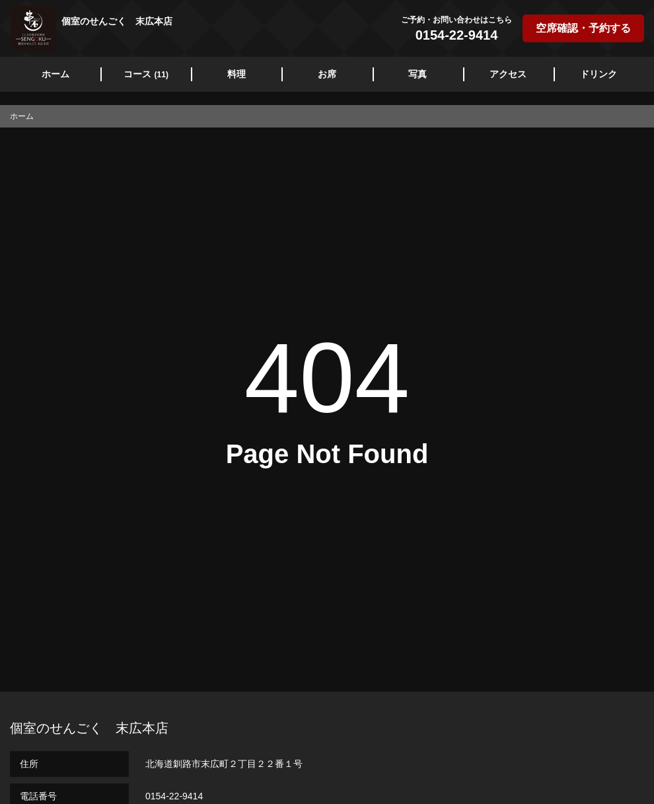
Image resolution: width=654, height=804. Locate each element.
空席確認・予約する (583, 28)
